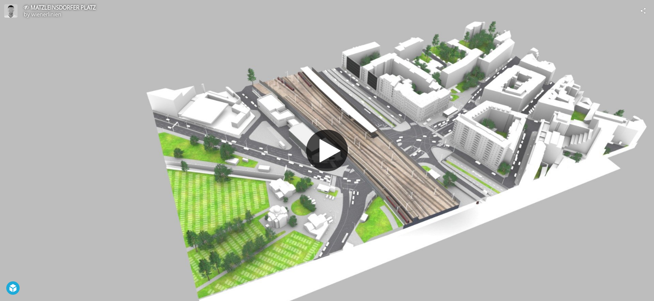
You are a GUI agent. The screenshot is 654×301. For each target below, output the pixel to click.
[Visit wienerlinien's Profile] (11, 11)
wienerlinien (46, 14)
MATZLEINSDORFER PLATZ (63, 7)
